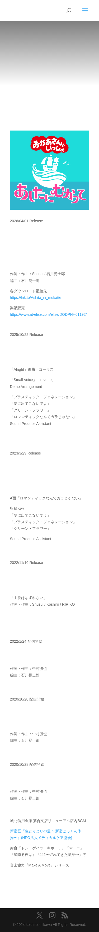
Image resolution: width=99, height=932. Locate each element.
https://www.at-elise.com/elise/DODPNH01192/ (48, 314)
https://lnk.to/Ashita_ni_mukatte (36, 297)
